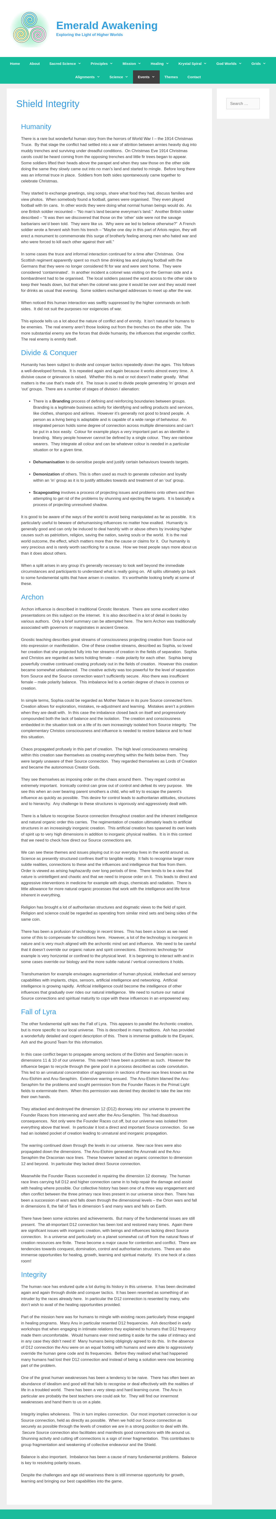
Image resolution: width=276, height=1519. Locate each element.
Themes (171, 77)
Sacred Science (67, 63)
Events (148, 77)
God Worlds (231, 63)
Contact (194, 77)
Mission (134, 63)
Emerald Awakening (107, 25)
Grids (261, 63)
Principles (104, 63)
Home (15, 64)
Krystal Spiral (195, 63)
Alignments (90, 77)
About (35, 64)
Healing (162, 63)
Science (121, 77)
